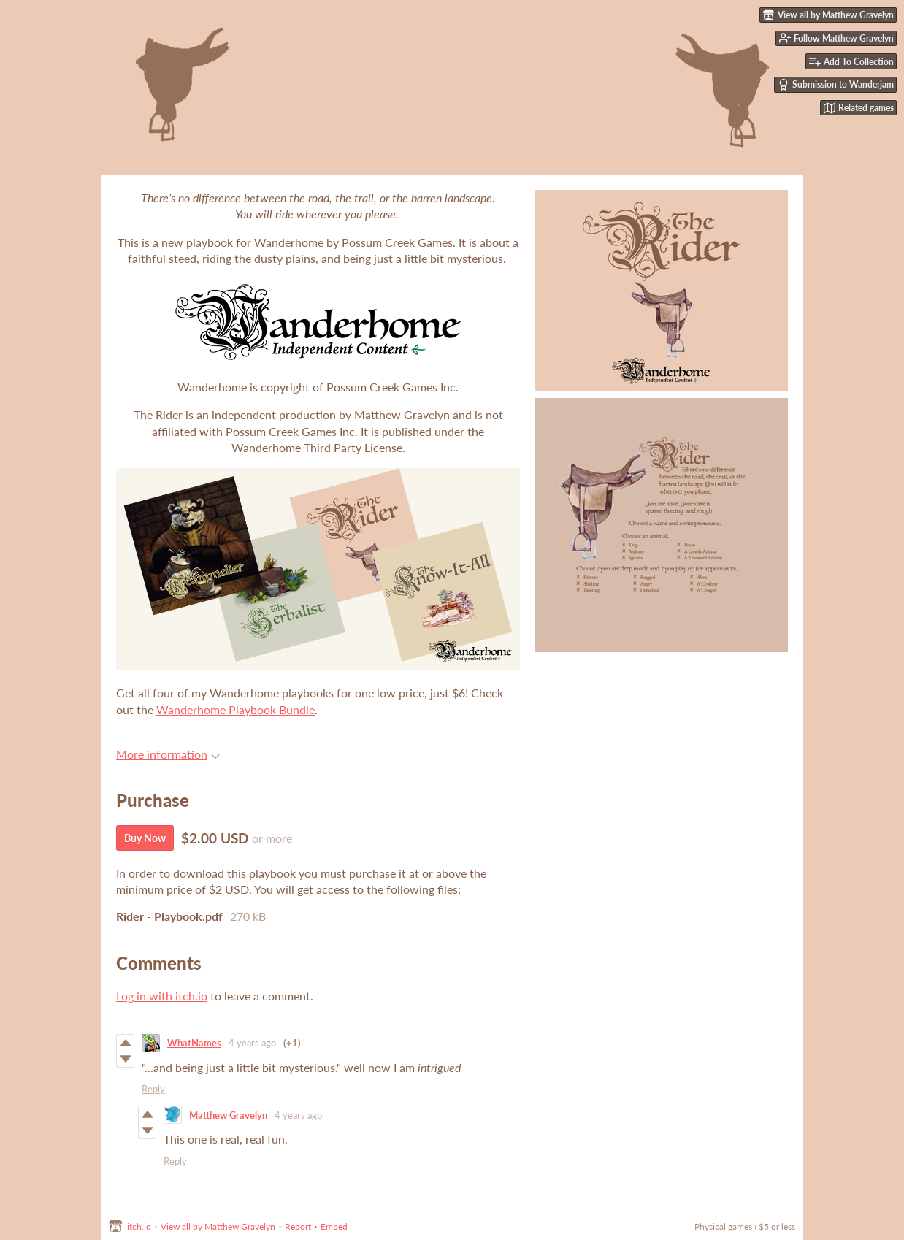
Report (298, 1226)
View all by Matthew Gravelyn (218, 1226)
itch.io (139, 1226)
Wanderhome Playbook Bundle (235, 709)
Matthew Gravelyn (228, 1115)
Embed (334, 1226)
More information (168, 754)
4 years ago (252, 1043)
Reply (153, 1089)
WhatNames (194, 1043)
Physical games (723, 1226)
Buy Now (145, 838)
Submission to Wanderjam (836, 85)
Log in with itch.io (161, 996)
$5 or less (777, 1226)
